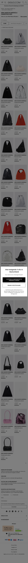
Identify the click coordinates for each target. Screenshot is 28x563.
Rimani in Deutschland (14, 285)
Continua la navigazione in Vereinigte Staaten (14, 280)
